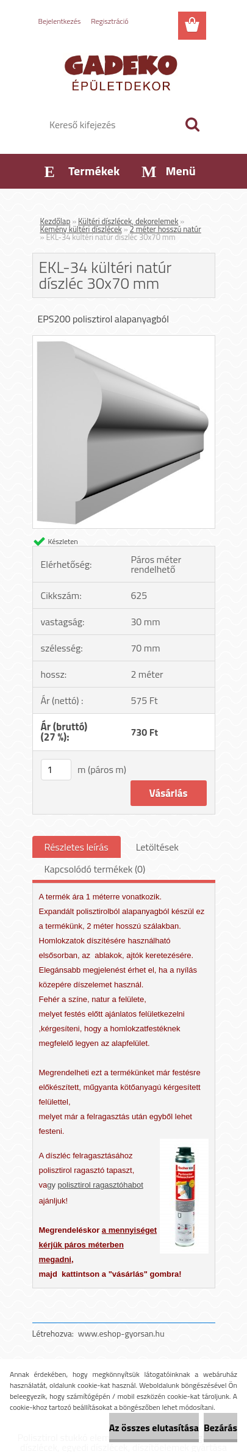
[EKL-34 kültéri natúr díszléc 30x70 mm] (124, 340)
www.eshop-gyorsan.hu (121, 1333)
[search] (192, 125)
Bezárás (220, 1427)
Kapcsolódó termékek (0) (95, 869)
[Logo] (123, 71)
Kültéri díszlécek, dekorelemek (128, 221)
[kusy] (56, 769)
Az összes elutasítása (154, 1427)
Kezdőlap (55, 221)
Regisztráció (109, 21)
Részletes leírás (77, 847)
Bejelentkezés (59, 21)
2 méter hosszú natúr (165, 229)
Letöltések (157, 847)
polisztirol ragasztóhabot (100, 1184)
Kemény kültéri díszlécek (81, 229)
